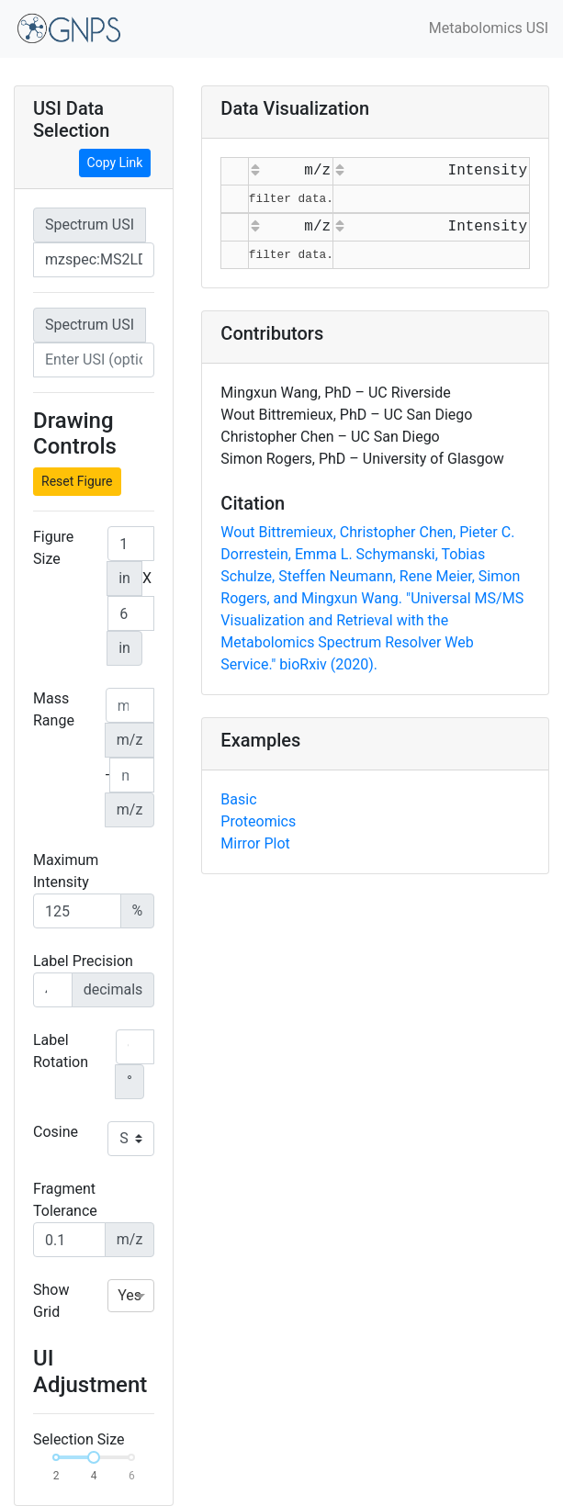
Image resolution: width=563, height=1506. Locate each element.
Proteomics (258, 821)
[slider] (93, 1457)
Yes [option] (129, 1295)
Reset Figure (77, 481)
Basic (238, 799)
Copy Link (115, 162)
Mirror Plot (254, 843)
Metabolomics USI (488, 28)
